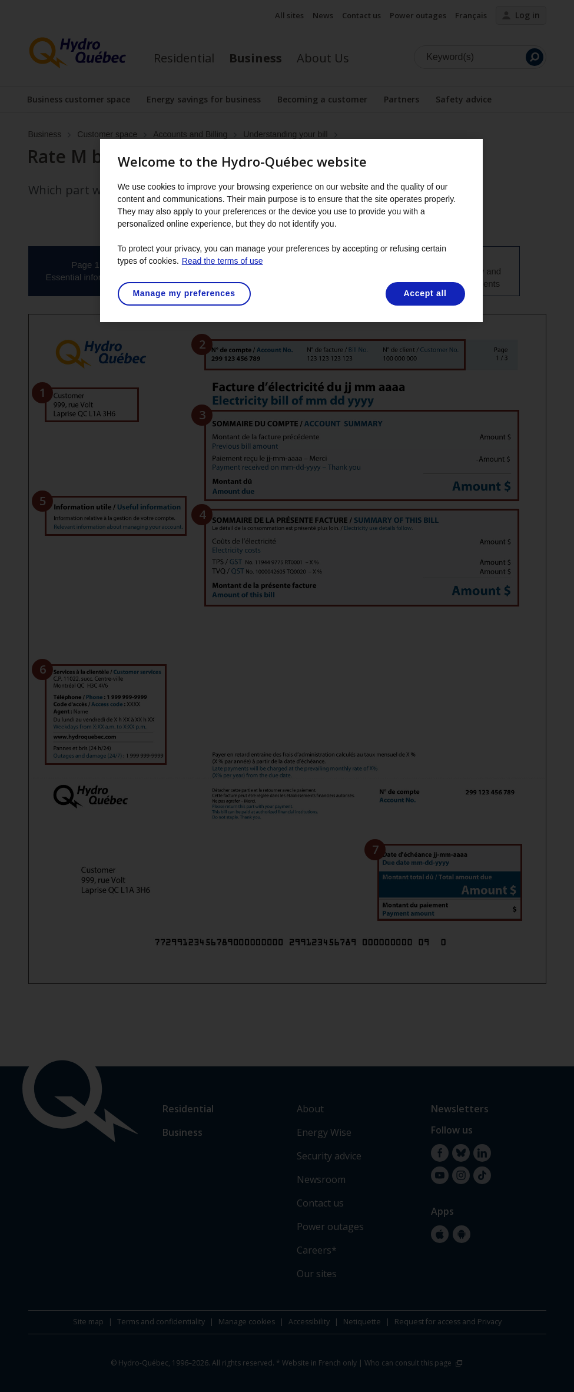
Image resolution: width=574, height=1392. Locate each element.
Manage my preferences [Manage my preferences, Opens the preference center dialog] (184, 293)
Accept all (424, 293)
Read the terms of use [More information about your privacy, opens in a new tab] (222, 261)
